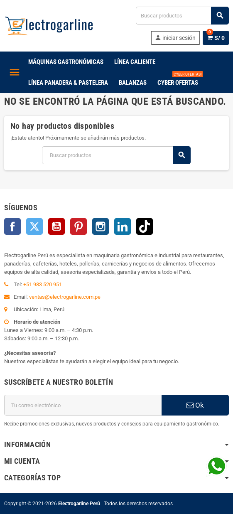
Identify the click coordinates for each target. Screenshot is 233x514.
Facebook (12, 226)
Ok (195, 405)
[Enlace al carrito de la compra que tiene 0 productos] (216, 38)
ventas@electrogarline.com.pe (65, 297)
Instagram (100, 226)
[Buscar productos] (182, 16)
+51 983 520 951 (42, 284)
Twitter (34, 226)
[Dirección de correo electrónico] (83, 405)
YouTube (56, 226)
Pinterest (78, 226)
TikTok (144, 226)
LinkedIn (122, 226)
